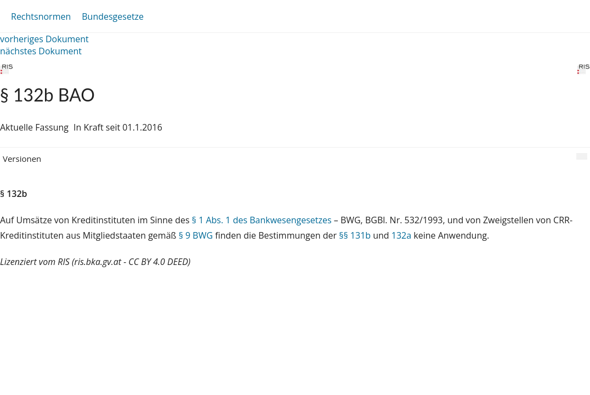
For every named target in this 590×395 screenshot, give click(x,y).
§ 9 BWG (196, 235)
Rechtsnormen (41, 16)
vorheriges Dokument (44, 39)
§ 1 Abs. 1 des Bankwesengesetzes (262, 220)
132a (401, 235)
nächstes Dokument (41, 51)
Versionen (22, 158)
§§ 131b (355, 235)
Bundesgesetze (113, 16)
